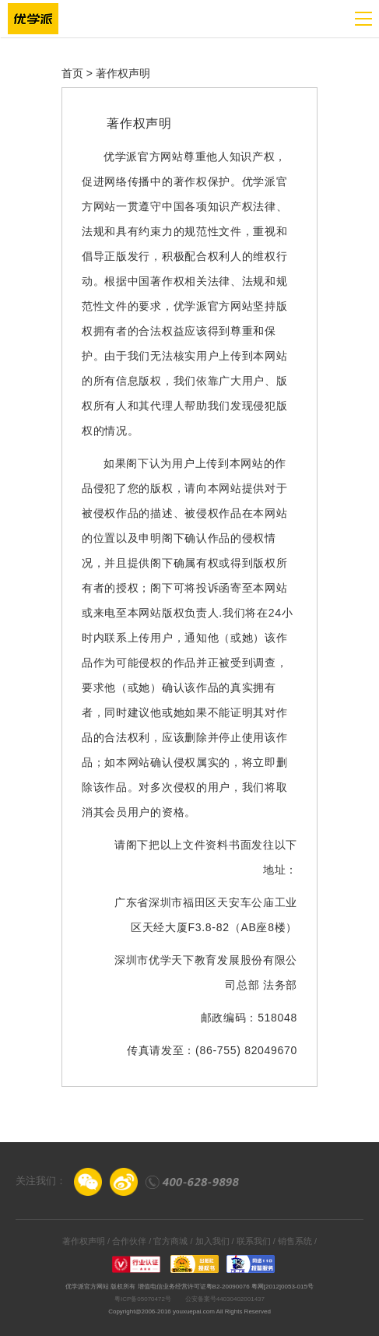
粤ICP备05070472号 (142, 1299)
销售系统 (295, 1241)
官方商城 (170, 1241)
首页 (72, 73)
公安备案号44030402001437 (225, 1299)
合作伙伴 (129, 1241)
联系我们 (254, 1241)
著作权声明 (83, 1241)
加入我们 (212, 1241)
